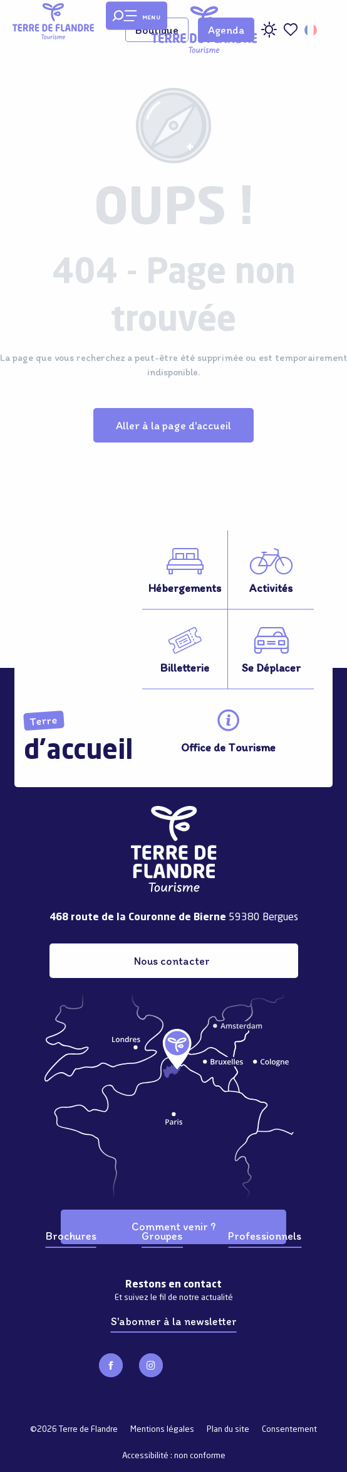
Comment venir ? (173, 1226)
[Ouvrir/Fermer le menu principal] (136, 16)
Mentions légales (162, 1430)
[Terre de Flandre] (53, 21)
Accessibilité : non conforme (173, 1456)
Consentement (289, 1430)
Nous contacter (172, 960)
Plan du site (228, 1430)
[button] (311, 30)
